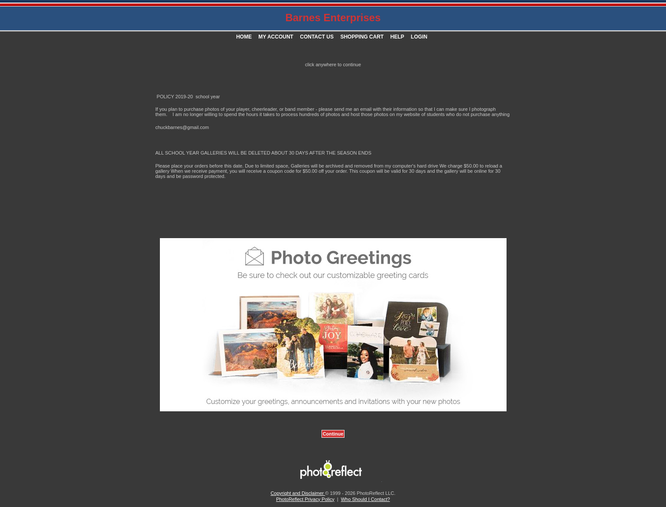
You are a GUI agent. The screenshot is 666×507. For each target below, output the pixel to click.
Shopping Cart (361, 37)
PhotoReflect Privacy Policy (305, 499)
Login (419, 37)
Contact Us (317, 37)
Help (397, 37)
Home (244, 37)
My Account (275, 37)
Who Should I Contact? (365, 499)
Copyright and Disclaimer (297, 493)
